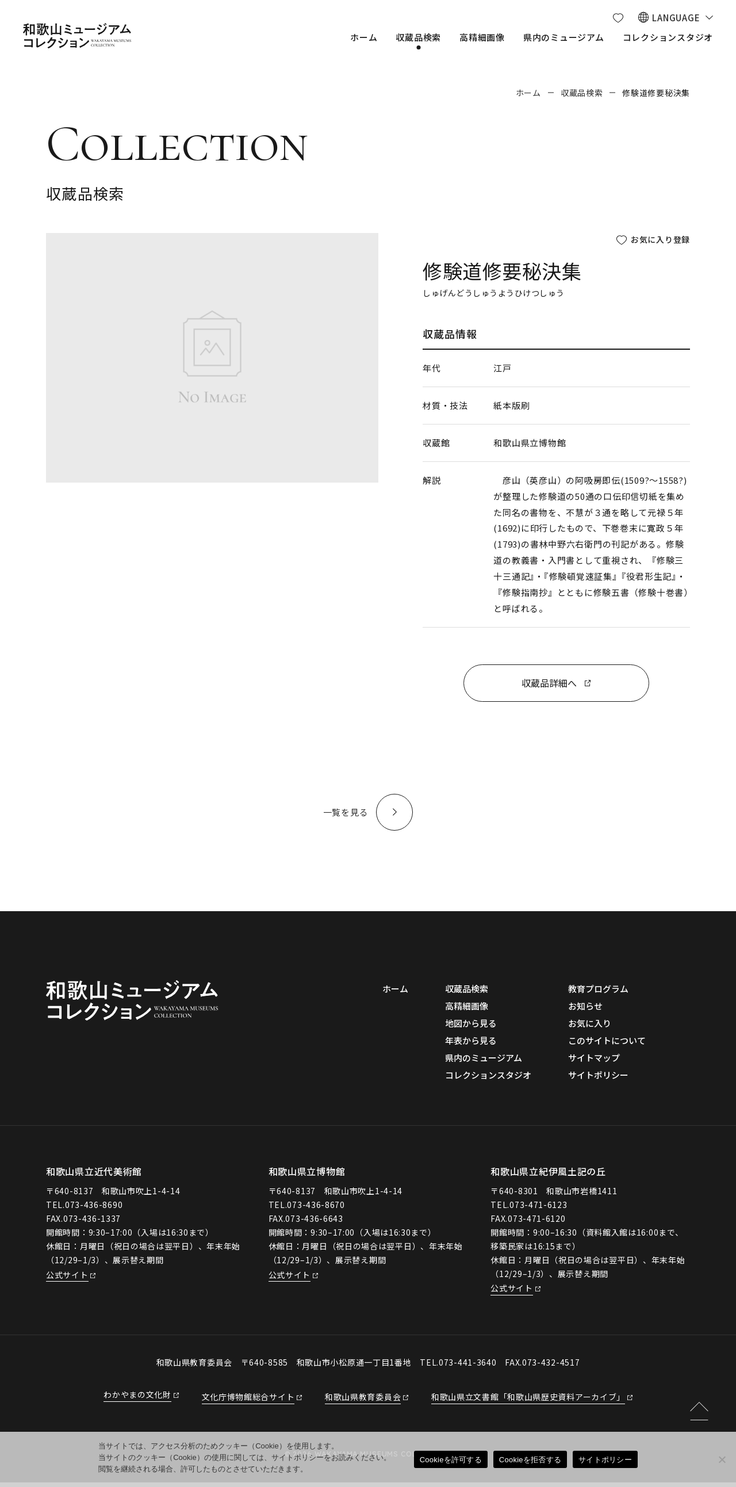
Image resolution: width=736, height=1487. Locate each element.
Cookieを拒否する (530, 1459)
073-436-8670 (315, 1208)
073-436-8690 (93, 1208)
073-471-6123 (538, 1208)
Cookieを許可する (451, 1459)
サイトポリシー (605, 1459)
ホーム (528, 92)
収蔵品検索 (582, 92)
